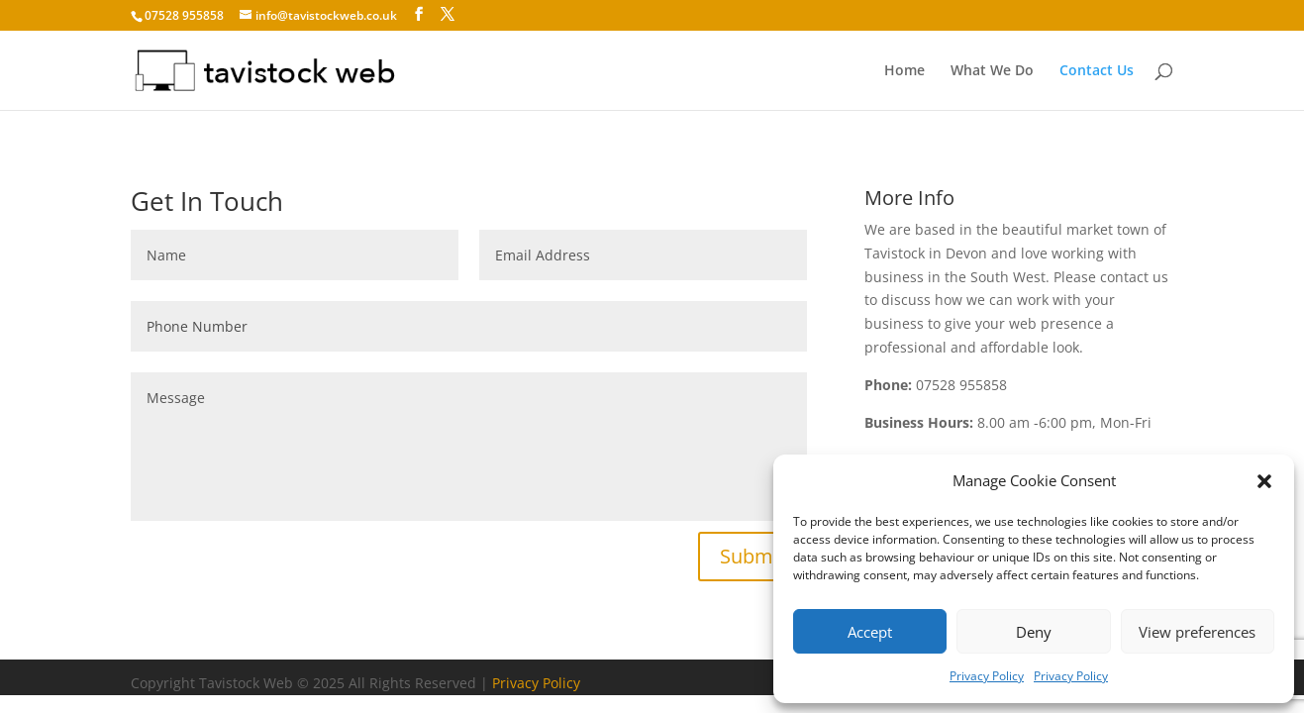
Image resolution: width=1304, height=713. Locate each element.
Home (904, 71)
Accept (870, 632)
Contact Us (1096, 71)
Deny (1034, 632)
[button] (1264, 481)
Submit (752, 556)
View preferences (1197, 632)
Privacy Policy (987, 675)
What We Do (992, 71)
